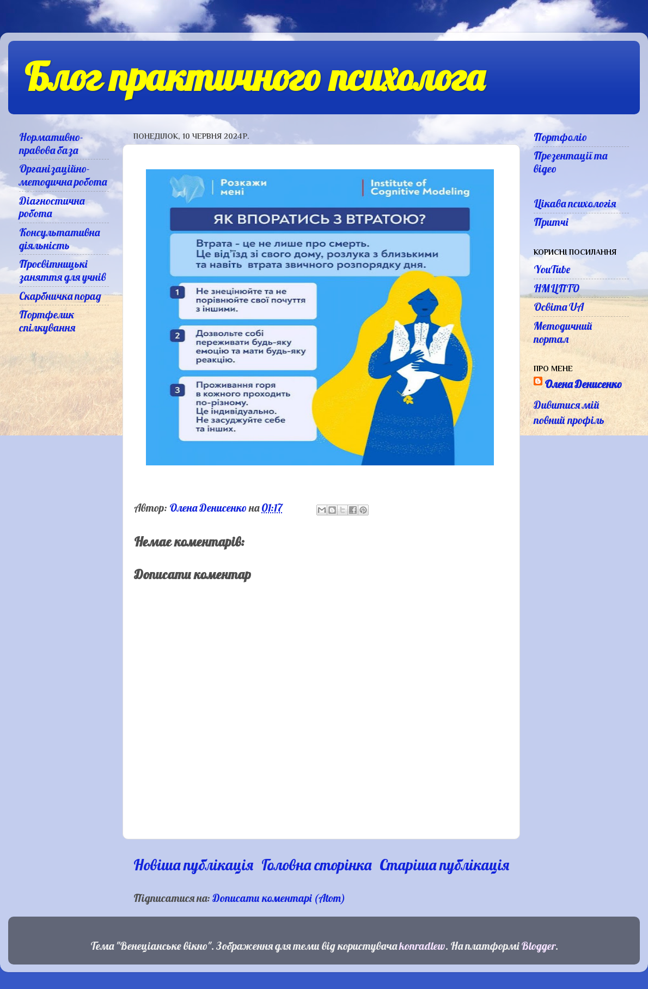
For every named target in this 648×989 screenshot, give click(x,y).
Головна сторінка (316, 864)
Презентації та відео (570, 162)
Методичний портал (563, 332)
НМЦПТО (556, 288)
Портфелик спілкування (47, 321)
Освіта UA (559, 307)
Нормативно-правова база (51, 143)
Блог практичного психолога (254, 77)
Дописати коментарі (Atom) (278, 898)
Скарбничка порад (60, 296)
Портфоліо (560, 137)
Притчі (551, 222)
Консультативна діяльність (59, 238)
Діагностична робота (51, 207)
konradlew (422, 946)
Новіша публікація (193, 864)
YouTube (552, 269)
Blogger (538, 946)
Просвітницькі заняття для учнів (62, 270)
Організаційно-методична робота (63, 175)
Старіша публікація (444, 864)
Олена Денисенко (583, 384)
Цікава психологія (575, 203)
